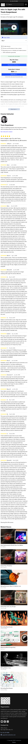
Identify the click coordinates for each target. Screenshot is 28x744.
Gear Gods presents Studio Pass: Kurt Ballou (12, 545)
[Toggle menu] (26, 4)
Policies (14, 742)
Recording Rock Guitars (7, 688)
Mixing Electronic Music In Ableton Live (11, 586)
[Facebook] (5, 721)
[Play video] (14, 27)
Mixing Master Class (6, 668)
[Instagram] (8, 721)
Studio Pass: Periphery (6, 565)
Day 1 (3, 40)
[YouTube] (2, 721)
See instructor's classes (6, 131)
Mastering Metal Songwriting (8, 647)
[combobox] (15, 4)
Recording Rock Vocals (6, 627)
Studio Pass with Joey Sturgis (8, 606)
